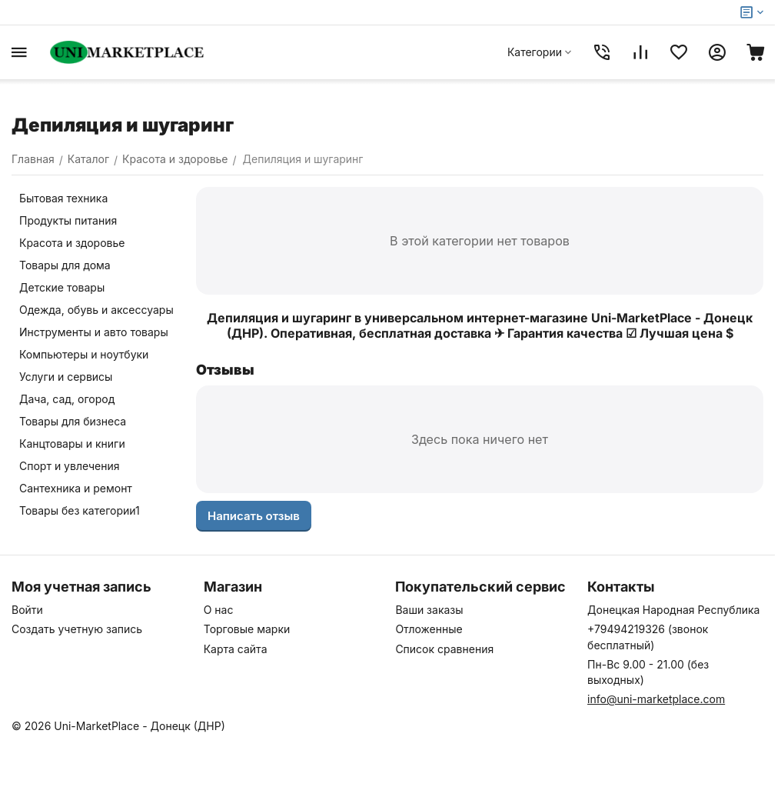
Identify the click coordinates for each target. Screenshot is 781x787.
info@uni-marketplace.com (656, 698)
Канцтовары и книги (72, 443)
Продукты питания (68, 220)
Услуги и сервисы (65, 376)
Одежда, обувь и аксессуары (96, 309)
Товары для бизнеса (72, 421)
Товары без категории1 (79, 510)
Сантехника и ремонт (75, 488)
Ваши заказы (429, 609)
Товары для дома (65, 265)
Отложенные (428, 628)
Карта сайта (236, 648)
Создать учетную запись (77, 628)
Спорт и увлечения (69, 465)
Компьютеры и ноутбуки (83, 354)
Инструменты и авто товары (93, 331)
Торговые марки (247, 628)
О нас (219, 609)
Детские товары (62, 287)
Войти (27, 609)
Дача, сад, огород (67, 398)
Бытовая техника (63, 198)
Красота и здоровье (72, 242)
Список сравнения (444, 648)
